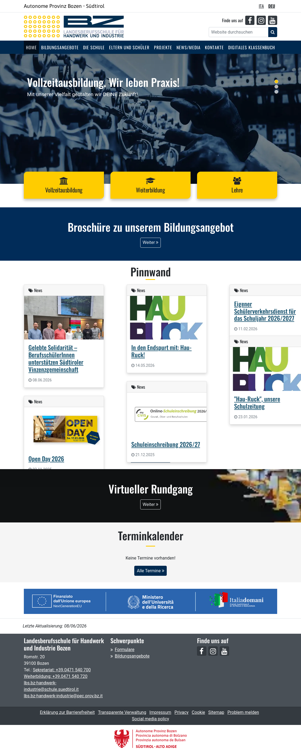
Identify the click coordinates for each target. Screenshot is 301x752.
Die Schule (94, 47)
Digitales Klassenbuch (251, 47)
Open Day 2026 (46, 458)
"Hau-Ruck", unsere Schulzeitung (257, 402)
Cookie (198, 712)
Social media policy (150, 718)
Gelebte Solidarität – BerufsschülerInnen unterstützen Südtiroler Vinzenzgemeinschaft (55, 357)
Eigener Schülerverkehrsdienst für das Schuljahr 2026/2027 (265, 310)
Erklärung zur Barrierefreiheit (67, 712)
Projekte (163, 47)
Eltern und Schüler (129, 47)
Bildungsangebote (60, 47)
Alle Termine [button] (150, 570)
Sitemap (216, 712)
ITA (261, 6)
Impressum (160, 712)
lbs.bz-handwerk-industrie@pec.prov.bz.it (63, 695)
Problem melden (243, 712)
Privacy (182, 712)
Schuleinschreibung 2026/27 (165, 443)
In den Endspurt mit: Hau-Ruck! (161, 350)
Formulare (124, 649)
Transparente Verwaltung (122, 712)
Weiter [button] (150, 242)
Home (31, 47)
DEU (271, 6)
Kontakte (214, 47)
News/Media (188, 47)
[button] (64, 185)
